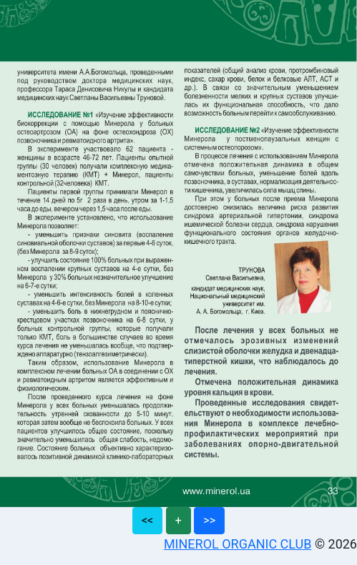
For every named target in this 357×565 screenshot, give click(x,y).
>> (209, 520)
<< (147, 520)
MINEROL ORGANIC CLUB (238, 543)
